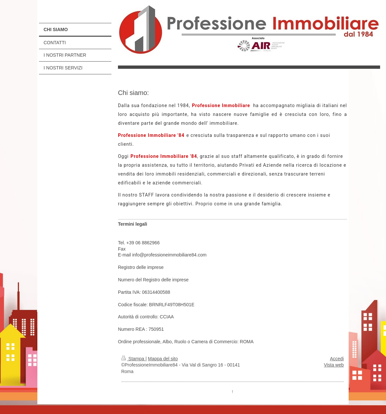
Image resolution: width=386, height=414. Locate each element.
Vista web (334, 364)
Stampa (133, 358)
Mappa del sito (163, 358)
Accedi (337, 358)
